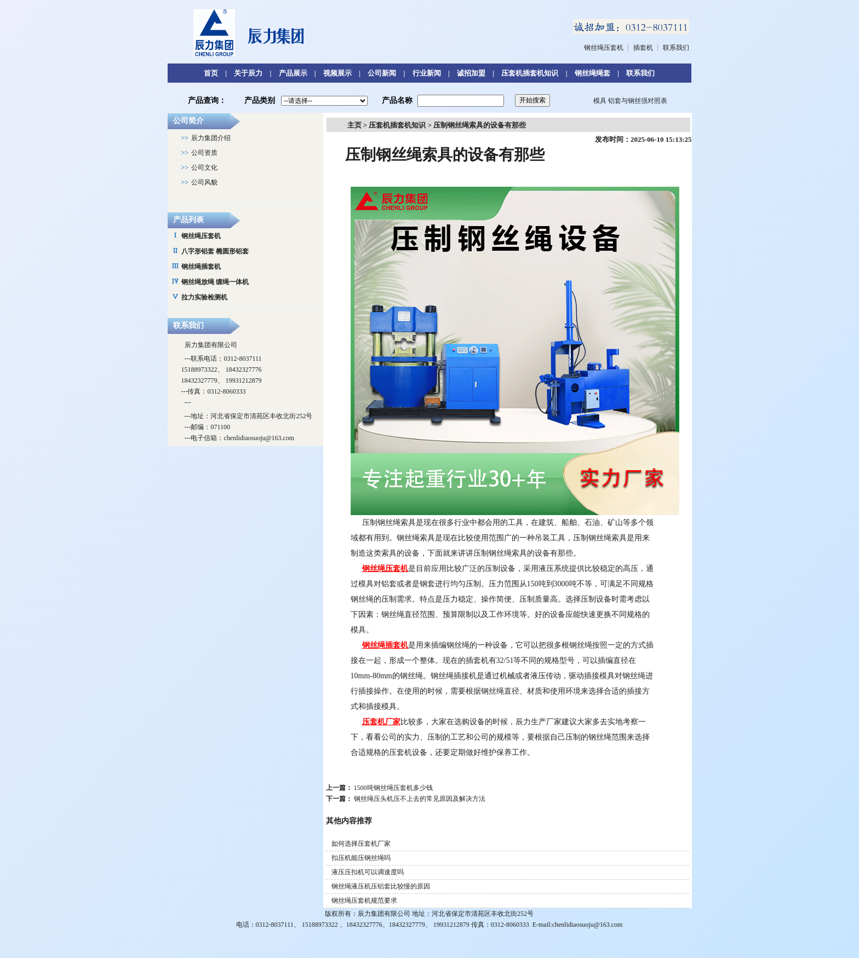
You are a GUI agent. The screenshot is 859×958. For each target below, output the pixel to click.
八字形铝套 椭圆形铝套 (215, 251)
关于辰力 (248, 73)
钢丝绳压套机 (603, 47)
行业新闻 (427, 73)
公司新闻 (382, 73)
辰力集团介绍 (211, 138)
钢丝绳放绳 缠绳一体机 (215, 282)
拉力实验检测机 (204, 297)
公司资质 (204, 153)
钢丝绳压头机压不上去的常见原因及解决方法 (419, 799)
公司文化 (204, 167)
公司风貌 (204, 182)
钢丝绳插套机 (201, 266)
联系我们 (676, 47)
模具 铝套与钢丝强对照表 (630, 101)
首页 (211, 73)
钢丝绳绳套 (592, 73)
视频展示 (337, 73)
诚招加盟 (471, 73)
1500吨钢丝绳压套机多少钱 (393, 788)
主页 (354, 125)
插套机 (643, 47)
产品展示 (293, 73)
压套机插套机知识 (529, 73)
